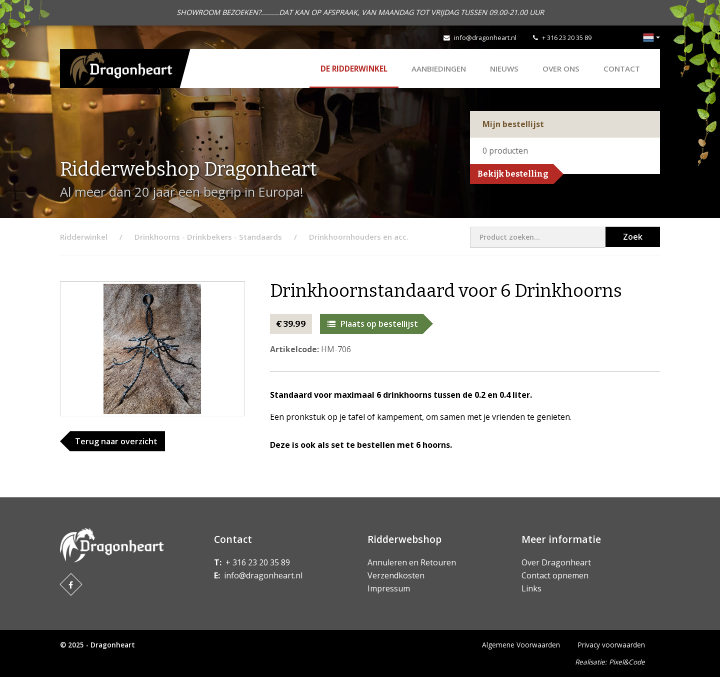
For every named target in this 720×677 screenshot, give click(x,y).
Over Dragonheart (556, 562)
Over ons (561, 69)
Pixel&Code (627, 661)
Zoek (632, 236)
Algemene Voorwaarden (521, 644)
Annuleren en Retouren (412, 562)
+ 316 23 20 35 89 (567, 37)
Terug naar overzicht (116, 441)
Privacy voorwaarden (611, 644)
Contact (622, 69)
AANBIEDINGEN (439, 69)
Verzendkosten (396, 575)
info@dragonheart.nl (485, 37)
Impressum (389, 588)
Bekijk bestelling (513, 174)
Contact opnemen (555, 575)
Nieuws (504, 69)
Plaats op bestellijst (373, 323)
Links (532, 588)
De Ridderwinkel (354, 69)
